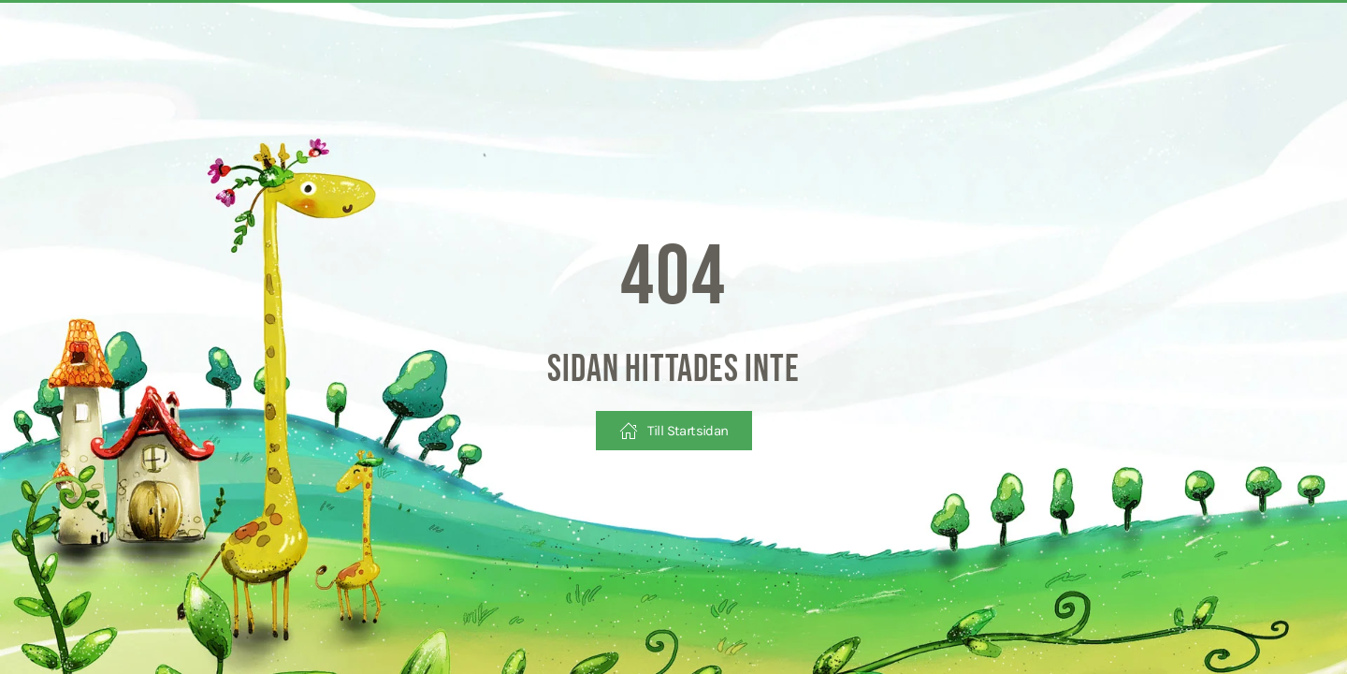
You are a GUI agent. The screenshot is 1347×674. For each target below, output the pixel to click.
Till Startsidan (674, 430)
